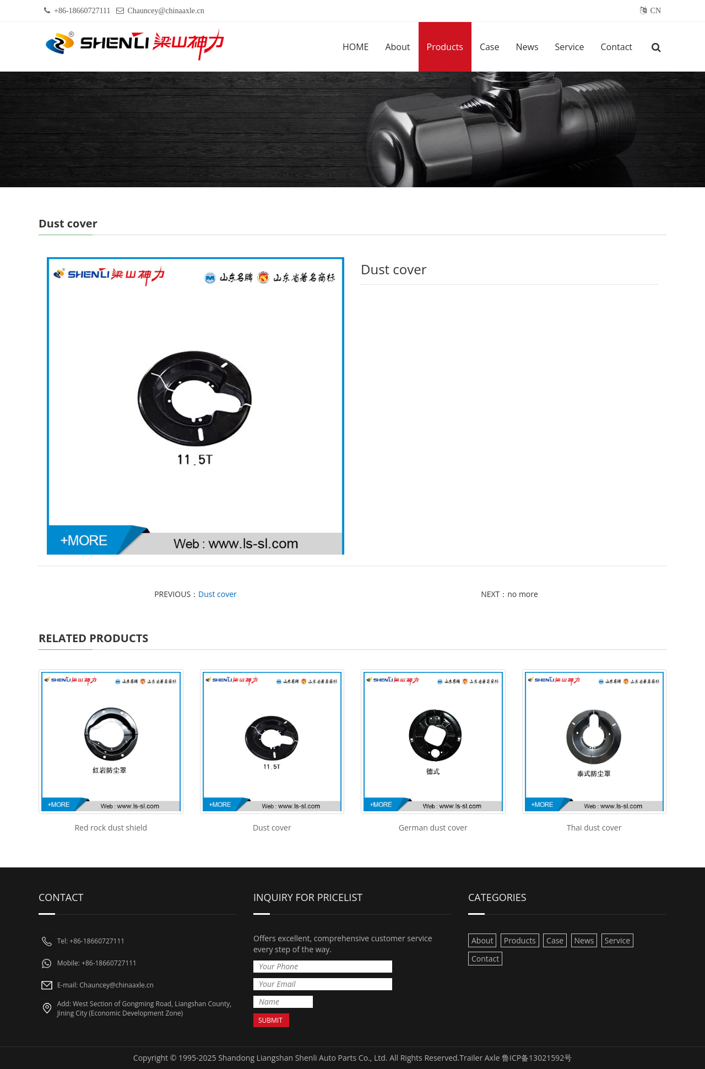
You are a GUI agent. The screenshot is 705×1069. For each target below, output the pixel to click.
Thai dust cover (594, 827)
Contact (616, 47)
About (397, 47)
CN (655, 11)
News (527, 47)
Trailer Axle (479, 1057)
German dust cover (433, 827)
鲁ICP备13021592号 (537, 1057)
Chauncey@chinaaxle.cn (166, 11)
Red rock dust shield (110, 827)
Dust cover (217, 594)
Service (569, 47)
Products (445, 47)
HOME (356, 47)
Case (490, 47)
